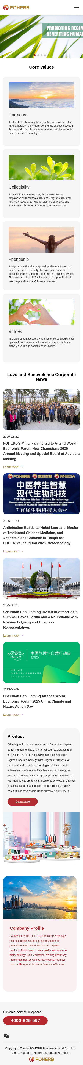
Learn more (23, 801)
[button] (35, 55)
